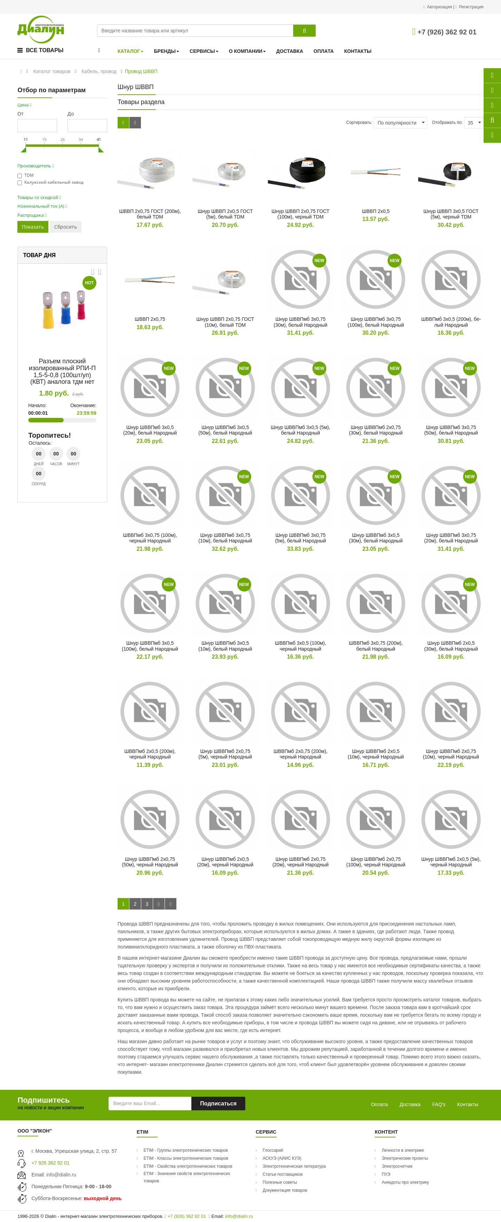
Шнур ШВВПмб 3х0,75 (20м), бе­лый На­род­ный (451, 538)
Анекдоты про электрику (405, 1182)
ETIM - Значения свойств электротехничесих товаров (187, 1177)
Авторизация (440, 7)
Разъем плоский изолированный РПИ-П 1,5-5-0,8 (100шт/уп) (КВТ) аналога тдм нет (62, 371)
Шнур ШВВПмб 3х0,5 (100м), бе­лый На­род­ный (150, 646)
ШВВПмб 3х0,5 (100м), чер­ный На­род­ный (300, 646)
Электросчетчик (397, 1166)
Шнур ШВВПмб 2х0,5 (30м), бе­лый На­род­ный (451, 646)
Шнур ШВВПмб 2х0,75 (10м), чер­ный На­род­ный (451, 754)
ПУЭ (386, 1174)
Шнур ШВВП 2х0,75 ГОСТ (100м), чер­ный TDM (300, 214)
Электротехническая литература (294, 1166)
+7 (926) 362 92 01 (444, 32)
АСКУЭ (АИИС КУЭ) (282, 1158)
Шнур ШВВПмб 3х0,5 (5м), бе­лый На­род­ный (300, 430)
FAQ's (439, 1104)
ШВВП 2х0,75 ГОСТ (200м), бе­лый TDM (150, 214)
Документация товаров (285, 1190)
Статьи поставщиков (283, 1174)
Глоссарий (273, 1150)
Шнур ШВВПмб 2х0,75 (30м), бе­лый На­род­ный (376, 430)
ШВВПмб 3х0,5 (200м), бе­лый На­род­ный (451, 322)
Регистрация (471, 7)
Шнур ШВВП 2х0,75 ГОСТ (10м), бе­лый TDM (225, 322)
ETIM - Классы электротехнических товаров (186, 1158)
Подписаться (218, 1103)
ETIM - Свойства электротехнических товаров (188, 1166)
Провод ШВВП (141, 71)
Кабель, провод (98, 71)
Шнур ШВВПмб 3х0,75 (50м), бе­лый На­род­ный (451, 430)
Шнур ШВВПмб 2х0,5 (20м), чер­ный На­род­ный (225, 862)
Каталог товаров (52, 71)
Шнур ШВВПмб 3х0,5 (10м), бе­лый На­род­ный (225, 646)
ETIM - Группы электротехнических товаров (186, 1150)
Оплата (379, 1104)
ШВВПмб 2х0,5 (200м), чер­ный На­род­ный (149, 754)
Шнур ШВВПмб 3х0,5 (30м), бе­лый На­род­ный (376, 538)
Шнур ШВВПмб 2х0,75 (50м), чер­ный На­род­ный (150, 862)
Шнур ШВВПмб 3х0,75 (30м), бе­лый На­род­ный (300, 322)
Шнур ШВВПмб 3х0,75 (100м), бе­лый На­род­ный (376, 322)
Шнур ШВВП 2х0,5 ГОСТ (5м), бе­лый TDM (225, 214)
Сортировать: (359, 122)
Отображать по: (447, 122)
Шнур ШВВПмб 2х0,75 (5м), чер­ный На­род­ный (225, 754)
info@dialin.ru (61, 1174)
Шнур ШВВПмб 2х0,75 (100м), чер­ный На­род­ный (375, 862)
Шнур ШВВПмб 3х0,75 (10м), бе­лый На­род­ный (225, 538)
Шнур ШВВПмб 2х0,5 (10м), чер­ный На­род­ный (376, 754)
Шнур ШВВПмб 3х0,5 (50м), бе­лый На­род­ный (225, 430)
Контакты (467, 1104)
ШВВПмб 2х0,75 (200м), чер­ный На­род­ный (300, 754)
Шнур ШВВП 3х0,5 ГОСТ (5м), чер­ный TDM (451, 214)
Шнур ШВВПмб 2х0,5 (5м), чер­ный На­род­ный (451, 862)
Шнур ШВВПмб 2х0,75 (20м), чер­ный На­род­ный (300, 862)
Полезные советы (280, 1182)
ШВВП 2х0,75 (150, 319)
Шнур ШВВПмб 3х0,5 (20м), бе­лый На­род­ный (150, 430)
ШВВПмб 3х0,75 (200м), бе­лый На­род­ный (376, 646)
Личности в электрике (403, 1150)
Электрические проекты (405, 1158)
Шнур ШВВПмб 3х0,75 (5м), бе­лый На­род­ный (300, 538)
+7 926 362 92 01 (50, 1163)
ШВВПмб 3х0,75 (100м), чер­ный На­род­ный (150, 538)
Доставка (410, 1104)
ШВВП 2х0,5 (376, 211)
